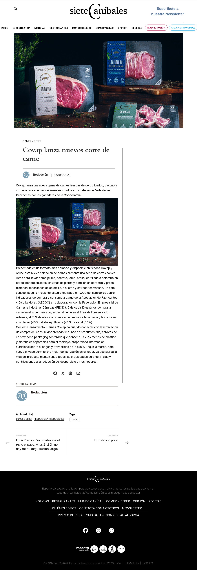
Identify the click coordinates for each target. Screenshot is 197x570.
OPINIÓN (139, 501)
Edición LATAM (21, 28)
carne (74, 419)
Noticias (39, 28)
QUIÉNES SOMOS (64, 508)
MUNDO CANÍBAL (90, 501)
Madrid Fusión (156, 27)
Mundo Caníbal (81, 28)
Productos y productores (49, 418)
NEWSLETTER (132, 508)
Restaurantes (59, 28)
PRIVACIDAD (132, 563)
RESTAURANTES (63, 501)
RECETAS (155, 501)
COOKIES (147, 563)
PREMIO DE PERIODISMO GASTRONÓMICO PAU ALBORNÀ (98, 515)
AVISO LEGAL (114, 563)
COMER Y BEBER (118, 501)
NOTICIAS (42, 501)
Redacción (39, 392)
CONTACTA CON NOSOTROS (99, 508)
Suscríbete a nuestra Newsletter (168, 10)
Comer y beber (105, 28)
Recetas (137, 28)
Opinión (122, 28)
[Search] (15, 8)
